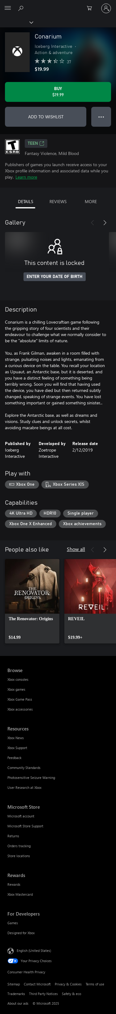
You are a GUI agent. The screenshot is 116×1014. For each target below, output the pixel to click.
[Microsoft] (58, 4)
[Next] (105, 222)
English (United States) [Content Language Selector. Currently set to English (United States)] (34, 950)
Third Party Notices (43, 994)
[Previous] (92, 222)
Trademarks (16, 994)
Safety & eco (71, 994)
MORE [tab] (91, 201)
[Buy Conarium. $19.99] (58, 92)
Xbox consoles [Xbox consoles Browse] (17, 679)
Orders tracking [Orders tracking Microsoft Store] (19, 846)
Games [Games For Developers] (12, 923)
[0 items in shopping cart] (91, 8)
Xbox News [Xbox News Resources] (15, 738)
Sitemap (13, 984)
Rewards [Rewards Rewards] (13, 884)
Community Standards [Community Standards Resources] (24, 768)
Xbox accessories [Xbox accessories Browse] (20, 709)
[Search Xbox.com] (21, 8)
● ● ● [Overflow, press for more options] (101, 116)
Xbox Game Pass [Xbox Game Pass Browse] (19, 699)
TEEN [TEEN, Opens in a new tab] (36, 143)
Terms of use (95, 984)
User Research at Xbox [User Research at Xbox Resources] (24, 787)
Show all (76, 549)
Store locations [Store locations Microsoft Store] (18, 856)
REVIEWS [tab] (58, 201)
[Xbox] (16, 22)
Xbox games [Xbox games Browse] (16, 689)
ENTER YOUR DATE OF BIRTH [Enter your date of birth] (55, 277)
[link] (32, 601)
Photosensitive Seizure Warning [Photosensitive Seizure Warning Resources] (31, 777)
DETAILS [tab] (25, 201)
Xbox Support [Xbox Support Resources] (17, 748)
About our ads (17, 1003)
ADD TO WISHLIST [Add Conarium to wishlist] (45, 117)
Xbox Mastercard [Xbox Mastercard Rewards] (20, 894)
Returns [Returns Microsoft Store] (13, 836)
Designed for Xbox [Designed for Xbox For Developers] (21, 933)
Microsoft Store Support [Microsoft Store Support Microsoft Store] (25, 826)
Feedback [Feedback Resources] (14, 758)
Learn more (26, 177)
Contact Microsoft (37, 984)
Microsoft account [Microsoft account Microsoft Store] (20, 816)
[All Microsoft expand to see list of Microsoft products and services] (7, 8)
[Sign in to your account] (106, 8)
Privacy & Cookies (68, 984)
